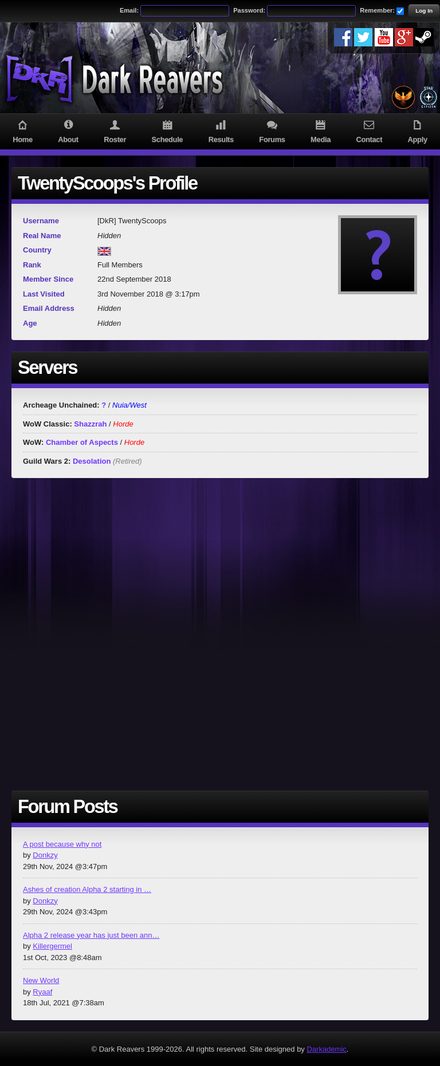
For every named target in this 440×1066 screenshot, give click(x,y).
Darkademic (326, 1049)
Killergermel (52, 946)
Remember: (377, 10)
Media (321, 130)
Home (23, 130)
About (68, 130)
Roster (115, 130)
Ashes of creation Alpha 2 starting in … (87, 889)
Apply (417, 130)
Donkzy (45, 855)
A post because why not (62, 844)
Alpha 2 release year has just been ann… (91, 935)
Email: (129, 10)
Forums (272, 130)
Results (221, 130)
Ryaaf (42, 992)
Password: (249, 10)
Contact (369, 130)
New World (41, 980)
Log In (424, 10)
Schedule (167, 130)
